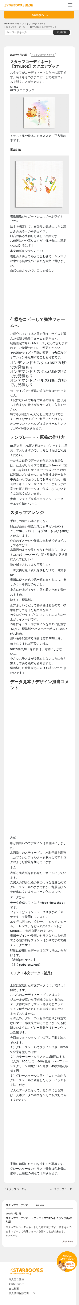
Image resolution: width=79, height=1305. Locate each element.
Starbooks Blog (11, 23)
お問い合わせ (16, 1284)
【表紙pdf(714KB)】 (23, 960)
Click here (67, 1241)
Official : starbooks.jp (20, 1273)
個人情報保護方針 (19, 1293)
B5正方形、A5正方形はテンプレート (34, 446)
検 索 (61, 32)
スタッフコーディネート (34, 23)
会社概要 (14, 1288)
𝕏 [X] (34, 1293)
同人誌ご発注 (16, 1279)
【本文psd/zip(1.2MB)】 (26, 964)
